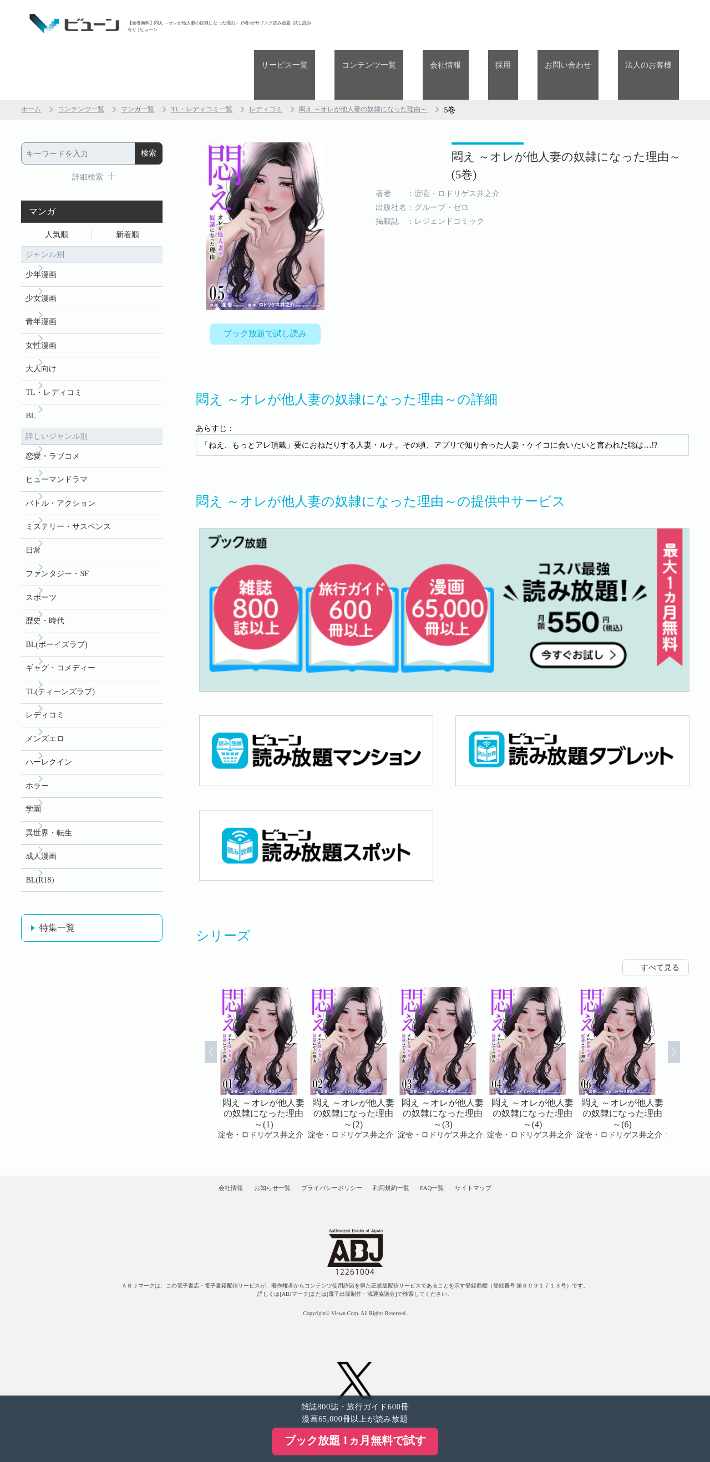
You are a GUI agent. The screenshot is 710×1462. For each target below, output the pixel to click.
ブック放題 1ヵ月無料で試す (355, 1440)
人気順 (56, 186)
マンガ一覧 (151, 60)
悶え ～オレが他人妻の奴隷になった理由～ (406, 60)
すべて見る (660, 926)
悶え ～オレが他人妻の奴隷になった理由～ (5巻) (527, 126)
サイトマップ (526, 1156)
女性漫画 (41, 306)
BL (31, 382)
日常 (33, 526)
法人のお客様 (655, 23)
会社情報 (496, 23)
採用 (539, 23)
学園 (33, 807)
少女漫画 (41, 255)
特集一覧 (57, 932)
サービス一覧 (364, 23)
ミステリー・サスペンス (68, 501)
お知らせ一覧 (239, 1156)
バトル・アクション (60, 475)
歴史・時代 (45, 603)
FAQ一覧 (465, 1156)
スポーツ (41, 577)
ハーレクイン (49, 756)
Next (687, 1022)
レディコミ (295, 60)
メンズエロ (45, 730)
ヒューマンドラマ (57, 450)
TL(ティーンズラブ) (60, 679)
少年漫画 (41, 229)
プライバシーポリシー (321, 1156)
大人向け (41, 331)
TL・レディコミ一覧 (223, 60)
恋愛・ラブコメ (53, 424)
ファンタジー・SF (57, 552)
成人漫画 (41, 858)
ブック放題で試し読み (265, 286)
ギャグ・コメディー (60, 654)
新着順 (127, 186)
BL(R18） (42, 883)
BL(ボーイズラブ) (56, 628)
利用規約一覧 (403, 1156)
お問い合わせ (589, 23)
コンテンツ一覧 (434, 23)
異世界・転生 (49, 832)
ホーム (32, 60)
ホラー (37, 781)
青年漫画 (41, 280)
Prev (198, 1022)
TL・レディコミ (54, 357)
